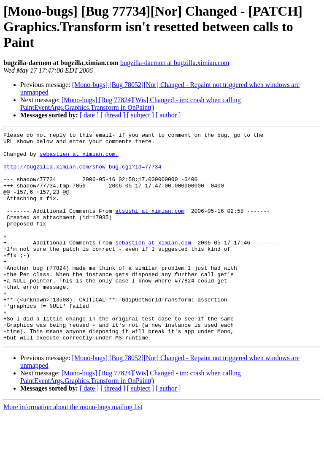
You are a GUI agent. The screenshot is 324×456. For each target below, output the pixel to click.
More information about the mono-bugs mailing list (73, 448)
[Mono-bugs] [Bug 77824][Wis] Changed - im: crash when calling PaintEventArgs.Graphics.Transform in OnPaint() (130, 103)
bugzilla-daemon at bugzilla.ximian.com (175, 62)
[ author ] (168, 115)
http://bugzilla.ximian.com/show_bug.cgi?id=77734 (82, 174)
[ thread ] (112, 115)
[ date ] (89, 115)
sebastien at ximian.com (153, 265)
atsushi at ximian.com (149, 227)
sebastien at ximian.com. (79, 159)
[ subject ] (140, 115)
